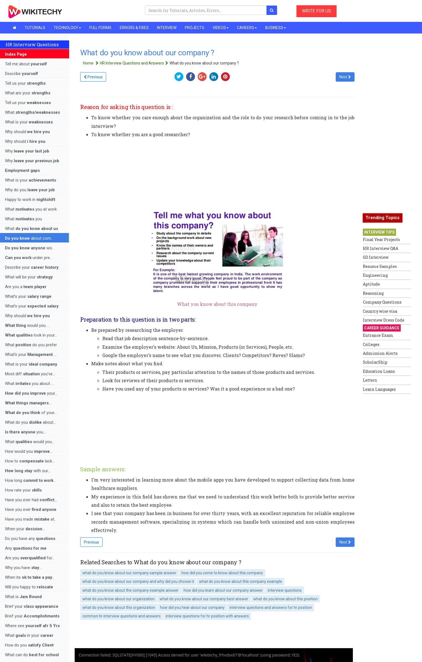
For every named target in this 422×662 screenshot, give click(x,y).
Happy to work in (30, 199)
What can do (32, 654)
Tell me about (26, 63)
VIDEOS (221, 27)
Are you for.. (29, 557)
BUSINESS (275, 27)
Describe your (32, 267)
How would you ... (28, 451)
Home (91, 63)
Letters (370, 380)
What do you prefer (31, 344)
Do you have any (30, 538)
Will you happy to (29, 587)
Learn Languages (379, 389)
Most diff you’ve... (30, 373)
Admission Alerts (380, 353)
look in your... (31, 335)
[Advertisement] (385, 480)
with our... (27, 470)
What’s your (28, 296)
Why (27, 151)
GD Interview (376, 257)
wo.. (29, 247)
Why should (27, 131)
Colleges (371, 344)
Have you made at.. (30, 519)
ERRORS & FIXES (134, 27)
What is (23, 596)
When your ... (25, 528)
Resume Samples (380, 266)
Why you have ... (23, 567)
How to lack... (29, 461)
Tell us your (25, 83)
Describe (21, 73)
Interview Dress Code (383, 320)
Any (25, 548)
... (28, 402)
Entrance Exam (378, 335)
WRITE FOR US (316, 11)
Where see (32, 625)
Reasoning (373, 293)
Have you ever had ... (31, 499)
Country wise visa (380, 311)
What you (23, 218)
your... (31, 393)
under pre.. (28, 257)
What (32, 112)
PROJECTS (194, 27)
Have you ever (30, 509)
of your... (31, 412)
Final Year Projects (381, 239)
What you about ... (29, 383)
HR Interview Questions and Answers (135, 63)
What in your (29, 635)
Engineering (375, 275)
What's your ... (30, 354)
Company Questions (382, 302)
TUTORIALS (35, 27)
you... (25, 432)
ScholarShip (375, 362)
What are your (27, 92)
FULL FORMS (100, 27)
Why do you (30, 189)
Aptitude (371, 284)
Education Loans (379, 371)
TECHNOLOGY (67, 27)
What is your (29, 122)
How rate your (23, 490)
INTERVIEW (166, 27)
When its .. (29, 577)
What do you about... (30, 422)
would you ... (27, 325)
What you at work (31, 209)
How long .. (30, 480)
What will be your (29, 277)
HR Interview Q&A (380, 248)
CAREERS (247, 27)
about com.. (29, 238)
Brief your (31, 606)
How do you (29, 645)
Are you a (25, 286)
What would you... (29, 441)
